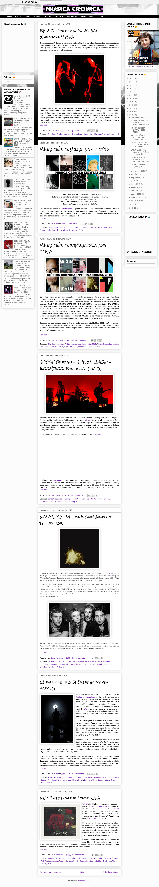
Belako (60, 134)
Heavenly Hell (77, 780)
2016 (131, 112)
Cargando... (8, 81)
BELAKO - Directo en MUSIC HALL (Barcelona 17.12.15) (69, 33)
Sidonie (54, 502)
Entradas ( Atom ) (84, 880)
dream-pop (53, 664)
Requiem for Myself (66, 861)
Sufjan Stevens (81, 347)
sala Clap (98, 861)
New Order (45, 347)
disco (94, 661)
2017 (131, 108)
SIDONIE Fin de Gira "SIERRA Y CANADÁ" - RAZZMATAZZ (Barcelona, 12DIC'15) (75, 365)
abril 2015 (135, 191)
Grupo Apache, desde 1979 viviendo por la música (23, 120)
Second (75, 230)
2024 (131, 85)
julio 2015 (135, 181)
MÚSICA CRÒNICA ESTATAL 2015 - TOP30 (74, 149)
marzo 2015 (136, 194)
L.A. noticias (84, 227)
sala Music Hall (113, 134)
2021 (131, 95)
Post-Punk (87, 664)
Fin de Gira (76, 499)
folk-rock (115, 858)
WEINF (85, 804)
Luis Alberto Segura (96, 780)
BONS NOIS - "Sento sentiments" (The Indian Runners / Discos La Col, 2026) (22, 244)
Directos (47, 16)
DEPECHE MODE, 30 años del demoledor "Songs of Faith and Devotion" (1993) (22, 289)
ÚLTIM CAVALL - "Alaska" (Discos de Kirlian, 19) (22, 161)
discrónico (44, 664)
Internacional (76, 344)
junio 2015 (136, 184)
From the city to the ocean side (59, 780)
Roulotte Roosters (87, 861)
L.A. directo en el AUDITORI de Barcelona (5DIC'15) (140, 159)
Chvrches (52, 344)
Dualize (44, 780)
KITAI (76, 227)
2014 (131, 205)
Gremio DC (64, 227)
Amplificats (52, 777)
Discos (18, 16)
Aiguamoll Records (96, 818)
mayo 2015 (136, 187)
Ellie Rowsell (64, 664)
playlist (57, 230)
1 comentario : (73, 224)
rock (94, 664)
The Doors (107, 861)
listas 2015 (99, 227)
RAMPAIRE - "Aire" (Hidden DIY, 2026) (21, 224)
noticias (53, 347)
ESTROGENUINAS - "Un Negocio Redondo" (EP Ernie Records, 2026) (23, 142)
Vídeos (27, 16)
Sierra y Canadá (64, 502)
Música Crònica (68, 209)
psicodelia (54, 861)
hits (71, 227)
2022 (131, 92)
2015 (131, 115)
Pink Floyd (45, 861)
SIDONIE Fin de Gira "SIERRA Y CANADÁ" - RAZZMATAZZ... (140, 145)
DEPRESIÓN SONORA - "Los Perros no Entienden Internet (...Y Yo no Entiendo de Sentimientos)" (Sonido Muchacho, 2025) (18, 266)
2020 (131, 98)
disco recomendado (105, 661)
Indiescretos (96, 434)
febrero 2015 (137, 197)
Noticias (37, 16)
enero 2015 (136, 201)
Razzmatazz (58, 480)
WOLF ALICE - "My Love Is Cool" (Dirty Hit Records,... (140, 152)
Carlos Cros (52, 499)
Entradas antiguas (111, 872)
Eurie (80, 134)
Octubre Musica (46, 783)
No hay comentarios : (76, 131)
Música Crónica (100, 134)
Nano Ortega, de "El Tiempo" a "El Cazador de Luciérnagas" (22, 99)
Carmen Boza (53, 227)
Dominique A (61, 344)
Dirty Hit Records (107, 573)
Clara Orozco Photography (94, 777)
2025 (131, 82)
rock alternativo (103, 664)
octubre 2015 (137, 174)
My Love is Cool (76, 664)
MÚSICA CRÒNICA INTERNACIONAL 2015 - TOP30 (138, 137)
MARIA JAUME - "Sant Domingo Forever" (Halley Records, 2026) (22, 203)
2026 (131, 79)
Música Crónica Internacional (108, 344)
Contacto (102, 16)
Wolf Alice (96, 347)
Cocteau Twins (71, 661)
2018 (131, 105)
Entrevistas (72, 16)
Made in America (87, 16)
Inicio (9, 16)
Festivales (59, 16)
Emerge (68, 499)
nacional (49, 230)
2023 (131, 88)
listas (92, 227)
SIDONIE (88, 420)
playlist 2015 (66, 230)
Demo (116, 809)
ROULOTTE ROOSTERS (99, 806)
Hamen (86, 134)
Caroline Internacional (56, 661)
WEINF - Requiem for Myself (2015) (70, 798)
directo (74, 134)
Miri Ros (93, 499)
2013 (131, 208)
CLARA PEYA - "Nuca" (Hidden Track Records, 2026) (22, 182)
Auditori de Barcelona (85, 697)
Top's (81, 230)
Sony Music (75, 502)
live (91, 134)
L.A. (85, 709)
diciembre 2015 (138, 118)
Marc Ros (85, 499)
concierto (67, 134)
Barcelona (52, 134)
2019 (131, 102)
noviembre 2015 (138, 171)
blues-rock (76, 858)
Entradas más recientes (50, 872)
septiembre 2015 (138, 177)
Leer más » (44, 125)
